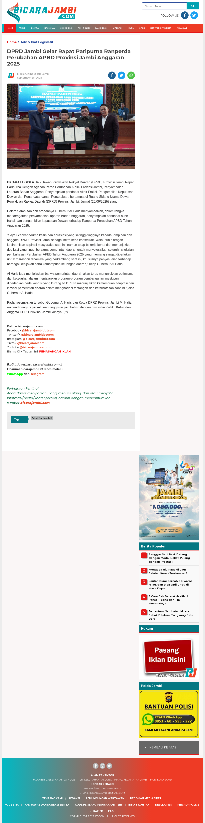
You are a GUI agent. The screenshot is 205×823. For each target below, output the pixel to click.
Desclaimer (163, 804)
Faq (111, 811)
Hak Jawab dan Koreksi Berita (46, 804)
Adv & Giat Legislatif (37, 42)
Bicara (35, 28)
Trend (22, 28)
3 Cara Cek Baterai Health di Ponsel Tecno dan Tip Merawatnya (169, 600)
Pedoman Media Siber (145, 798)
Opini (142, 28)
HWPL (131, 28)
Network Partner (160, 28)
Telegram (37, 374)
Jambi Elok (101, 28)
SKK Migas (66, 28)
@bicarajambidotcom (38, 330)
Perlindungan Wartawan (105, 798)
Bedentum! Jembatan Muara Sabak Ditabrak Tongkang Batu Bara (171, 615)
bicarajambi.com (35, 403)
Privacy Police (188, 804)
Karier (98, 811)
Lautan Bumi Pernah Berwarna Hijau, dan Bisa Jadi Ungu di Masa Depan (171, 584)
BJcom (100, 816)
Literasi (117, 28)
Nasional (49, 28)
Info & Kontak (138, 804)
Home (10, 28)
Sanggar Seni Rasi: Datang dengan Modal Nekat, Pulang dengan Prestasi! (169, 558)
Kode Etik (11, 804)
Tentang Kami (52, 798)
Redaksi (74, 798)
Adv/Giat (182, 28)
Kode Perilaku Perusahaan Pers (99, 804)
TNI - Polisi (83, 28)
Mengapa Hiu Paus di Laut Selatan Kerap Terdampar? (168, 571)
